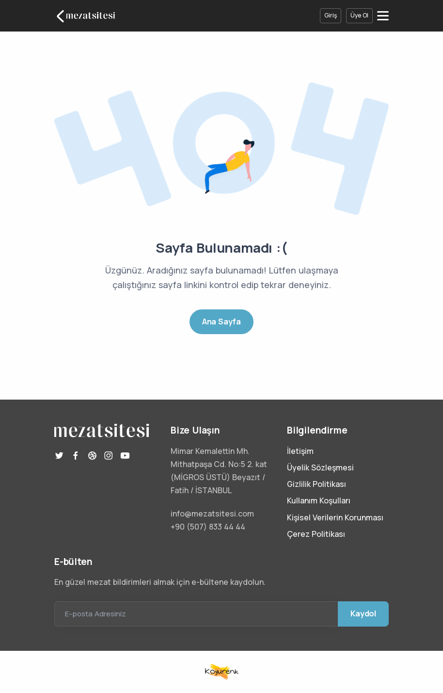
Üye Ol (359, 15)
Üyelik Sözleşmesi (320, 467)
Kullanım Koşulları (318, 500)
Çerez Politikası (316, 534)
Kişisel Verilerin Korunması (335, 517)
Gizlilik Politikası (316, 484)
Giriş (330, 15)
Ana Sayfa (221, 321)
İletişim (300, 451)
